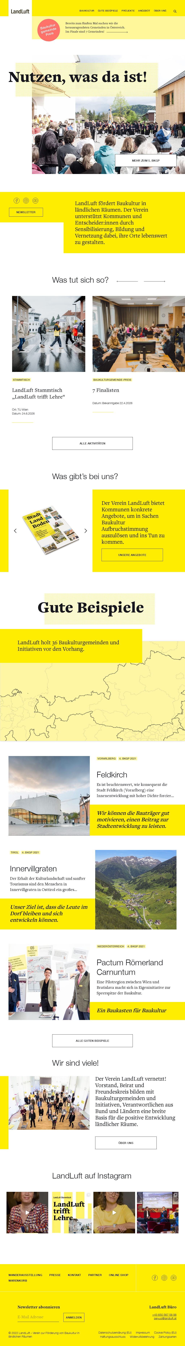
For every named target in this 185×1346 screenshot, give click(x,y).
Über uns (160, 10)
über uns (126, 1142)
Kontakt (74, 1275)
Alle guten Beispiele (92, 1040)
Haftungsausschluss (113, 1336)
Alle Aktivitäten (93, 443)
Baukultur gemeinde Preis (48, 30)
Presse (55, 1275)
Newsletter (26, 212)
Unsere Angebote (132, 555)
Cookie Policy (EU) (165, 1332)
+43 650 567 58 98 (164, 1314)
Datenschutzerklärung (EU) (115, 1332)
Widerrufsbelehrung (142, 1336)
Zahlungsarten (168, 1336)
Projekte (128, 10)
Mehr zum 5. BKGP (146, 160)
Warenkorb (17, 1280)
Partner (95, 1275)
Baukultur (86, 10)
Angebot (144, 10)
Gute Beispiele (108, 10)
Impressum (143, 1332)
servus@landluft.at (165, 1318)
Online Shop (118, 1275)
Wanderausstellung (25, 1275)
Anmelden (74, 1317)
